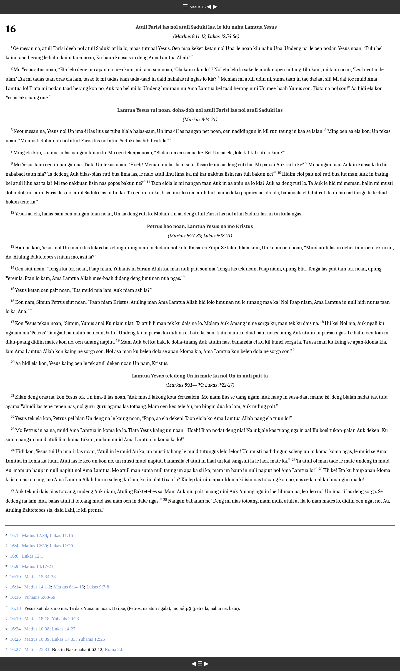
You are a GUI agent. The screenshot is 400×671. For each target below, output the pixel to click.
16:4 (14, 545)
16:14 (15, 587)
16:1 (14, 535)
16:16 (15, 597)
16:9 (14, 566)
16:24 (15, 629)
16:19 (15, 618)
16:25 (15, 639)
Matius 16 (198, 7)
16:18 (15, 608)
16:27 (15, 649)
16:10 (15, 576)
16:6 (14, 556)
